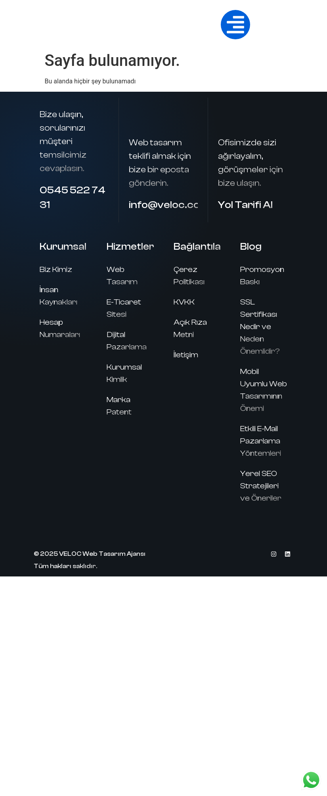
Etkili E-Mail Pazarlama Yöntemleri (260, 441)
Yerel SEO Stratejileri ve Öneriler (260, 486)
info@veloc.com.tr (175, 205)
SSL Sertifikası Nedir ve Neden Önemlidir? (260, 326)
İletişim (186, 354)
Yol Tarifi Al (245, 205)
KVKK (184, 301)
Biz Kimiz (56, 269)
